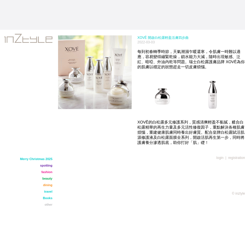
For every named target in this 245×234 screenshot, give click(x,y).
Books (47, 198)
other (49, 204)
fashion (46, 172)
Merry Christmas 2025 (36, 159)
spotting (46, 165)
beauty (47, 178)
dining (47, 185)
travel (48, 191)
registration (236, 158)
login (219, 158)
